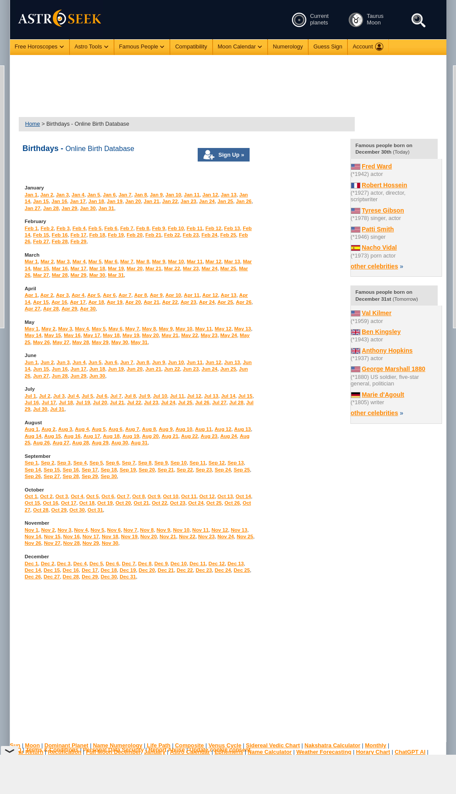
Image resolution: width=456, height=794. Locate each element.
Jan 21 (151, 201)
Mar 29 (79, 275)
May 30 (119, 342)
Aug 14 (33, 436)
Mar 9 (158, 261)
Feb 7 (126, 228)
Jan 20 (133, 201)
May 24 (228, 335)
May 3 (65, 328)
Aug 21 (169, 436)
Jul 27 (219, 402)
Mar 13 (232, 261)
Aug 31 (139, 442)
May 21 (169, 335)
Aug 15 (52, 436)
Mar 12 (214, 261)
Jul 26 (202, 402)
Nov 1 (31, 530)
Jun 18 (97, 368)
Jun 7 (126, 362)
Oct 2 (46, 496)
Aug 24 (228, 436)
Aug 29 (100, 442)
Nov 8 (147, 530)
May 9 (166, 328)
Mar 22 (172, 268)
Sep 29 (90, 476)
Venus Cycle (225, 745)
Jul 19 (83, 402)
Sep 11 (197, 462)
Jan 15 (41, 201)
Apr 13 (229, 295)
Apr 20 (133, 302)
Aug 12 (223, 429)
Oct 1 (31, 496)
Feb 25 (228, 234)
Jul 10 (160, 396)
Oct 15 (32, 502)
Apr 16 (59, 302)
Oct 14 (243, 496)
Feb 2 (47, 228)
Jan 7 (125, 194)
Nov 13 (239, 530)
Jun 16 (60, 368)
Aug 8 (149, 429)
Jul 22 (134, 402)
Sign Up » (223, 155)
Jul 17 (49, 402)
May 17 (91, 335)
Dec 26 (33, 576)
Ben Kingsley (381, 331)
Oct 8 (138, 496)
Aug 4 (82, 429)
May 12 (223, 328)
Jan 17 (78, 201)
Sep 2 (48, 462)
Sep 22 (185, 469)
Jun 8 (142, 362)
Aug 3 (65, 429)
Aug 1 (32, 429)
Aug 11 (203, 429)
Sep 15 (52, 469)
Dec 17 (90, 570)
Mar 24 (210, 268)
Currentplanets (319, 19)
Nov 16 (71, 536)
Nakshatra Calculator (332, 745)
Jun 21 (153, 368)
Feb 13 (232, 228)
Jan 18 (96, 201)
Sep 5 (96, 462)
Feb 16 (60, 234)
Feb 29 (78, 241)
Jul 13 (211, 396)
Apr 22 (170, 302)
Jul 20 (100, 402)
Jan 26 (244, 201)
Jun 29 (78, 375)
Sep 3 (64, 462)
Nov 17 (90, 536)
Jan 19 (115, 201)
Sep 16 (71, 469)
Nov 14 (33, 536)
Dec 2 (48, 563)
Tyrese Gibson (383, 210)
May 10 (183, 328)
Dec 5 (96, 563)
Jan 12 (210, 194)
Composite (189, 745)
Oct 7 (123, 496)
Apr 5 (93, 295)
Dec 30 (109, 576)
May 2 (48, 328)
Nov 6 (113, 530)
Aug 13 (242, 429)
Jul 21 (117, 402)
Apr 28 (51, 308)
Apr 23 (188, 302)
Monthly (375, 745)
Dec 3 (64, 563)
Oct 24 (195, 502)
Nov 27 (52, 543)
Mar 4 (79, 261)
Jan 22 (170, 201)
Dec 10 (179, 563)
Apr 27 (33, 308)
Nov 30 (110, 543)
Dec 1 (31, 563)
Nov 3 (64, 530)
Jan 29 (69, 208)
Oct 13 (225, 496)
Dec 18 (109, 570)
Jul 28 (236, 402)
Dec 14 (33, 570)
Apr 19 (115, 302)
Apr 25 (225, 302)
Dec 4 (80, 563)
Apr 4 (78, 295)
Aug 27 (61, 442)
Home (32, 123)
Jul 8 (130, 396)
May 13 (242, 328)
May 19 (131, 335)
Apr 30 (88, 308)
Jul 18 (66, 402)
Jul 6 (101, 396)
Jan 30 (88, 208)
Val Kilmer (376, 312)
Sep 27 (52, 476)
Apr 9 (156, 295)
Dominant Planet (67, 745)
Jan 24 (207, 201)
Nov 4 (81, 530)
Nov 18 (110, 536)
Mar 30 (97, 275)
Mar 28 (60, 275)
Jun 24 (209, 368)
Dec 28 (71, 576)
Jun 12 (213, 362)
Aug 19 (131, 436)
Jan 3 (62, 194)
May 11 (203, 328)
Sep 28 (71, 476)
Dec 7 (128, 563)
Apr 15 (41, 302)
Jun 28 (60, 375)
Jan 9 (156, 194)
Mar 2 (47, 261)
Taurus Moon (378, 19)
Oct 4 (77, 496)
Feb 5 (94, 228)
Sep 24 (223, 469)
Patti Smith (378, 229)
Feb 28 (60, 241)
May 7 (132, 328)
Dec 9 (161, 563)
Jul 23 (151, 402)
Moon (32, 745)
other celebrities (374, 266)
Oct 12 (207, 496)
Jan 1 (31, 194)
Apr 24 (207, 302)
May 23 (209, 335)
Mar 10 (176, 261)
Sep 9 (161, 462)
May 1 (32, 328)
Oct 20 (123, 502)
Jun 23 (191, 368)
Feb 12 (213, 228)
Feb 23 (191, 234)
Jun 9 (158, 362)
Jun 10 (176, 362)
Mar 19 (116, 268)
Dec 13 (235, 563)
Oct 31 (95, 509)
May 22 (189, 335)
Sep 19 (128, 469)
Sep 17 (90, 469)
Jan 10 (173, 194)
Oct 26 (232, 502)
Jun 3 (62, 362)
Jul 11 (177, 396)
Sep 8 (144, 462)
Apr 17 (78, 302)
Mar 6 (110, 261)
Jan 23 (188, 201)
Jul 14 (228, 396)
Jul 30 (40, 409)
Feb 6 (110, 228)
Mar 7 (127, 261)
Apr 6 (109, 295)
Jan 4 (78, 194)
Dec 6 (112, 563)
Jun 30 (97, 375)
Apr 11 (191, 295)
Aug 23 (209, 436)
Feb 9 (158, 228)
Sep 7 (128, 462)
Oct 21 (141, 502)
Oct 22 (159, 502)
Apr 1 (31, 295)
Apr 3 (62, 295)
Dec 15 (52, 570)
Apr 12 (210, 295)
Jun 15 (41, 368)
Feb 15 (41, 234)
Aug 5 (99, 429)
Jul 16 (32, 402)
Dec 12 (217, 563)
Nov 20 (149, 536)
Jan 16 (59, 201)
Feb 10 (176, 228)
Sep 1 (31, 462)
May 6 (116, 328)
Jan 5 (93, 194)
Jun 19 (115, 368)
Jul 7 (115, 396)
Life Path (159, 745)
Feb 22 (172, 234)
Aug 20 (150, 436)
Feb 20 (134, 234)
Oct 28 (40, 509)
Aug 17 (91, 436)
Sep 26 (33, 476)
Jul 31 (57, 409)
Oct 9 (153, 496)
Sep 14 (33, 469)
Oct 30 (77, 509)
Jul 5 (87, 396)
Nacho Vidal (379, 247)
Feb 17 (78, 234)
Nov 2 (48, 530)
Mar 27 (41, 275)
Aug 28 (80, 442)
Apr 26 (243, 302)
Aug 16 (72, 436)
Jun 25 (228, 368)
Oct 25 (214, 502)
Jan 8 (140, 194)
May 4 (82, 328)
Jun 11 (194, 362)
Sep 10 (179, 462)
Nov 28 (71, 543)
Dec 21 (166, 570)
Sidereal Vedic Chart (273, 745)
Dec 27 (52, 576)
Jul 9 (144, 396)
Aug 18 (111, 436)
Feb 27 (41, 241)
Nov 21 (168, 536)
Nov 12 (220, 530)
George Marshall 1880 (393, 368)
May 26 (41, 342)
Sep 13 (235, 462)
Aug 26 (41, 442)
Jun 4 (79, 362)
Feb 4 (79, 228)
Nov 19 (129, 536)
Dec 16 (71, 570)
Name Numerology (117, 745)
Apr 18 (96, 302)
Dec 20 (147, 570)
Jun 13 (232, 362)
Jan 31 (106, 208)
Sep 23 (203, 469)
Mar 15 (41, 268)
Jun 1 (31, 362)
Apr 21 (151, 302)
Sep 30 (109, 476)
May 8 (149, 328)
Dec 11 (197, 563)
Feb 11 (194, 228)
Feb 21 (153, 234)
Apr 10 (173, 295)
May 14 (33, 335)
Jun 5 (94, 362)
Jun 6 (110, 362)
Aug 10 (183, 429)
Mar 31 (116, 275)
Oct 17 (68, 502)
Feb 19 (115, 234)
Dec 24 (223, 570)
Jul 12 (194, 396)
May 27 (61, 342)
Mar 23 (191, 268)
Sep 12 (217, 462)
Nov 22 (187, 536)
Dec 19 (128, 570)
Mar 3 (63, 261)
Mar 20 (135, 268)
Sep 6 (112, 462)
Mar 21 (153, 268)
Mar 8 (142, 261)
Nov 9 (163, 530)
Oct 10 (170, 496)
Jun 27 (41, 375)
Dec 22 (185, 570)
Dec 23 (203, 570)
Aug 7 (132, 429)
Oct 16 (50, 502)
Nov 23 (206, 536)
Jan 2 (46, 194)
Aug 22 (189, 436)
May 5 (99, 328)
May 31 (139, 342)
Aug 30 (119, 442)
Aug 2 (48, 429)
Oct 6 (108, 496)
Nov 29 (90, 543)
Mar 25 (228, 268)
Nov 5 (97, 530)
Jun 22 (172, 368)
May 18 (111, 335)
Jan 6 (109, 194)
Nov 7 (130, 530)
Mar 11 (195, 261)
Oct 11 (188, 496)
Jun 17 (78, 368)
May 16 (72, 335)
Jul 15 (245, 396)
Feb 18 (97, 234)
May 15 (52, 335)
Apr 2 (46, 295)
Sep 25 (242, 469)
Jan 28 (51, 208)
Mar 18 (97, 268)
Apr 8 (140, 295)
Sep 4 (80, 462)
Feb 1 (31, 228)
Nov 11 (200, 530)
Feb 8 (142, 228)
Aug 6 (116, 429)
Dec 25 (242, 570)
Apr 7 (125, 295)
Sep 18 (109, 469)
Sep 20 (147, 469)
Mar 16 (60, 268)
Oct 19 (105, 502)
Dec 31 (128, 576)
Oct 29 (58, 509)
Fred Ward (377, 166)
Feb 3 (62, 228)
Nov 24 (225, 536)
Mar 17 (79, 268)
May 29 (100, 342)
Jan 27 (33, 208)
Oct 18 (86, 502)
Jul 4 (73, 396)
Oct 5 (92, 496)
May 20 (150, 335)
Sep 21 (166, 469)
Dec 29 (90, 576)
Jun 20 (134, 368)
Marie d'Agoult (383, 394)
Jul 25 (185, 402)
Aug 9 (166, 429)
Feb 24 (209, 234)
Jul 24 (168, 402)
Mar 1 (31, 261)
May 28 (80, 342)
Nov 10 (181, 530)
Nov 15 (52, 536)
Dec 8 (144, 563)
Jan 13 (229, 194)
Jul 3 (59, 396)
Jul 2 (44, 396)
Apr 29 (69, 308)
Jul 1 (30, 396)
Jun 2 (47, 362)
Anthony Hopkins (387, 350)
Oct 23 (177, 502)
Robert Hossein (384, 185)
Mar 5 (95, 261)
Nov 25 (245, 536)
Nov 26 (33, 543)
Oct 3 (61, 496)
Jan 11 (192, 194)
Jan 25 (225, 201)
